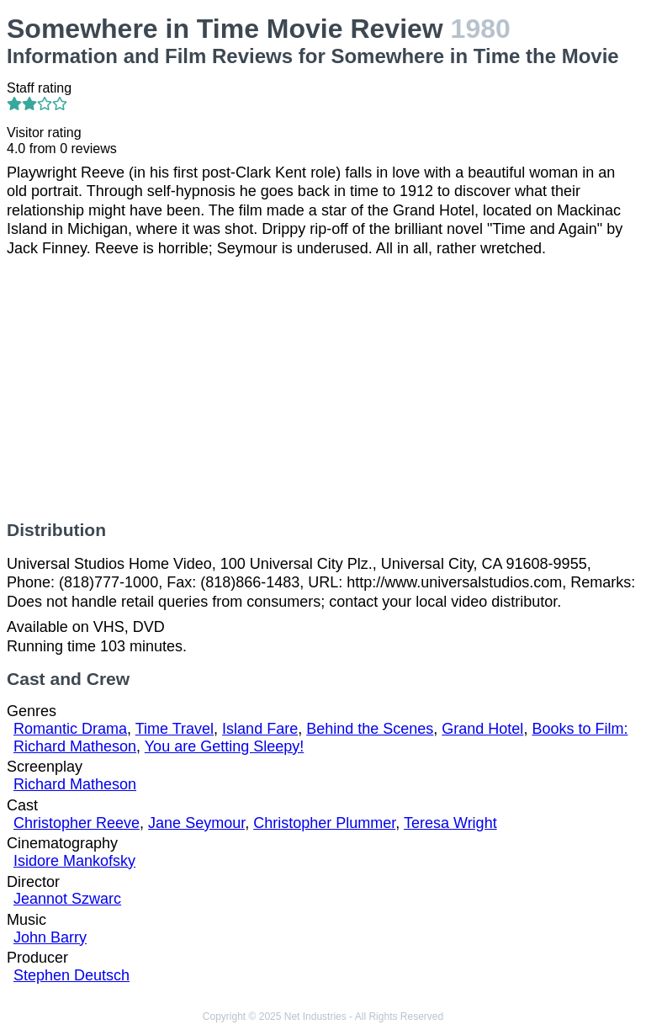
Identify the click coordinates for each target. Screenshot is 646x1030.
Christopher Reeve (76, 823)
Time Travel (174, 728)
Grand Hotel (482, 728)
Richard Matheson (74, 784)
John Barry (50, 937)
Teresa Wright (450, 823)
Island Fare (260, 728)
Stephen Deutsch (71, 975)
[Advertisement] (323, 389)
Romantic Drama (70, 728)
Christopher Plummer (324, 823)
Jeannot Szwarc (67, 898)
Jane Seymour (196, 823)
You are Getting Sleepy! (224, 746)
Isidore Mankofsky (74, 860)
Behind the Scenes (369, 728)
